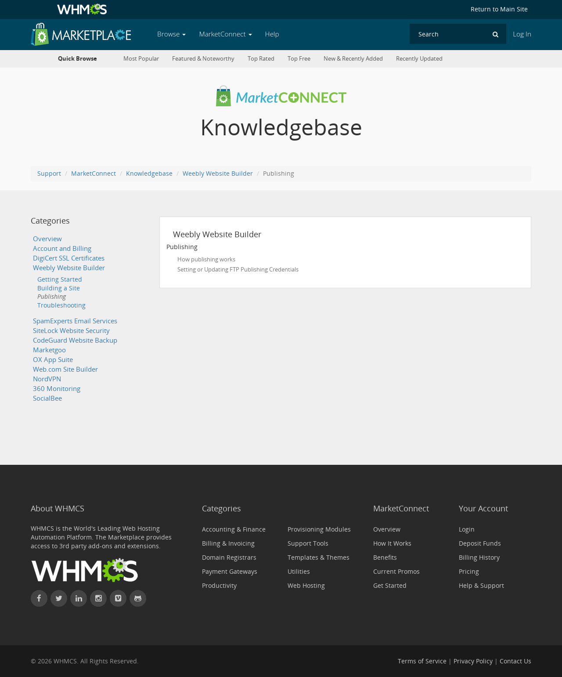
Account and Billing (62, 248)
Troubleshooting (61, 305)
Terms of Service (422, 661)
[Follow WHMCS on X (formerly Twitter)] (58, 598)
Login (467, 529)
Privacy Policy (473, 661)
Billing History (479, 557)
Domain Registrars (229, 557)
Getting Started (59, 279)
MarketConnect (93, 173)
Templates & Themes (318, 557)
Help (272, 34)
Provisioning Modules (319, 529)
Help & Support (481, 585)
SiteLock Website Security (71, 330)
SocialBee (47, 398)
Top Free (299, 58)
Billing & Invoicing (228, 543)
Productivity (219, 585)
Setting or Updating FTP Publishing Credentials (238, 269)
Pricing (469, 571)
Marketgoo (49, 350)
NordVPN (47, 379)
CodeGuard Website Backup (75, 340)
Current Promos (396, 571)
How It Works (392, 543)
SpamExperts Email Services (75, 321)
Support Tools (308, 543)
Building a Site (58, 288)
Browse (171, 34)
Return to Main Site (499, 9)
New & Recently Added (353, 58)
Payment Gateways (229, 571)
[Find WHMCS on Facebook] (39, 598)
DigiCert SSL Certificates (68, 258)
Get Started (390, 585)
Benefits (385, 557)
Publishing (51, 296)
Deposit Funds (480, 543)
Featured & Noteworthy (203, 58)
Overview (47, 238)
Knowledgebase (149, 173)
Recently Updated (419, 58)
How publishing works (206, 259)
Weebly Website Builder (218, 173)
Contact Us (515, 661)
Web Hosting (306, 585)
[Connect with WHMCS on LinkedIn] (78, 598)
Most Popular (141, 58)
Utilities (299, 571)
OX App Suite (53, 359)
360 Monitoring (56, 388)
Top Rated (261, 58)
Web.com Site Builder (65, 369)
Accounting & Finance (234, 529)
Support (49, 173)
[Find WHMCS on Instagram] (98, 598)
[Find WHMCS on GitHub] (138, 598)
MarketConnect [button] (225, 34)
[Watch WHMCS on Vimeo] (118, 598)
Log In (522, 34)
